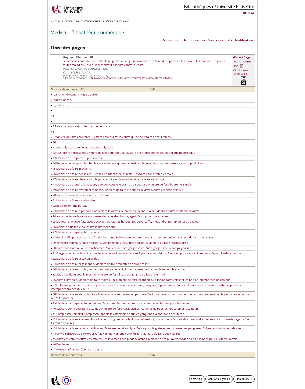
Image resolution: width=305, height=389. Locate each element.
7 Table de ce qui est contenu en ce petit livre (80, 126)
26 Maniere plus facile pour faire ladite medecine (83, 227)
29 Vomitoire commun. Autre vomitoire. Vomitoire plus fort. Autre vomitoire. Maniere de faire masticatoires (119, 243)
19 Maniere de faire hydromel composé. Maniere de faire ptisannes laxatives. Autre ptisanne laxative (117, 190)
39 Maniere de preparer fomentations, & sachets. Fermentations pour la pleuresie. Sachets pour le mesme (120, 303)
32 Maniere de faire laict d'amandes (75, 258)
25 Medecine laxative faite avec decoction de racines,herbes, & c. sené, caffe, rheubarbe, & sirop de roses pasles (124, 221)
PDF (238, 66)
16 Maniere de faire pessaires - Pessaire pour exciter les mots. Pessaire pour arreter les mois (112, 174)
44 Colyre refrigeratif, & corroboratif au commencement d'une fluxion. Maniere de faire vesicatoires (115, 333)
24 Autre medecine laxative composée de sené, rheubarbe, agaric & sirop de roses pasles (109, 216)
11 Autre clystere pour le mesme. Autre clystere (82, 147)
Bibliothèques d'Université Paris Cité (219, 6)
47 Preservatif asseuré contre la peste (76, 349)
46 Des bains (60, 344)
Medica (248, 13)
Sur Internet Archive (242, 72)
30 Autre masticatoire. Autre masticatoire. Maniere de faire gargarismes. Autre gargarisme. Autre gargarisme (121, 248)
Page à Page (242, 57)
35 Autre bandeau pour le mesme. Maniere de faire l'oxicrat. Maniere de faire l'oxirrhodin (109, 274)
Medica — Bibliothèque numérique (87, 32)
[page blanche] (61, 100)
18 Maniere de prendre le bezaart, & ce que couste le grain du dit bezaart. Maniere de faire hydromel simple (121, 184)
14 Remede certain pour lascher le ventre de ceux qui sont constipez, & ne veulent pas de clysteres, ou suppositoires (127, 163)
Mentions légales (218, 379)
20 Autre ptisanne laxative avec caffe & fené (80, 195)
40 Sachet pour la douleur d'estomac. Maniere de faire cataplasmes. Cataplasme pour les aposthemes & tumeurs (125, 308)
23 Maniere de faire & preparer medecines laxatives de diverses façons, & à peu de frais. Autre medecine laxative (125, 211)
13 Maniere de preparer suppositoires (76, 158)
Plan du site (243, 379)
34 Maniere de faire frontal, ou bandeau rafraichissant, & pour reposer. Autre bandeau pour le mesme (118, 269)
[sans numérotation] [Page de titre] (74, 94)
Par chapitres (242, 61)
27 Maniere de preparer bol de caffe (75, 232)
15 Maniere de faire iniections (71, 168)
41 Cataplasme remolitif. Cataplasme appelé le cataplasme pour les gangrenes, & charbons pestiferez (117, 314)
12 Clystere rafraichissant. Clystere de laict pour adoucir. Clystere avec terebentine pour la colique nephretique (123, 153)
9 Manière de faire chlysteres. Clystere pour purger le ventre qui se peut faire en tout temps (111, 137)
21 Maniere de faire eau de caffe (73, 200)
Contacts (194, 379)
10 (53, 142)
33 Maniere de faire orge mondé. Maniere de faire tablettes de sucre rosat (99, 264)
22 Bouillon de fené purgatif (69, 206)
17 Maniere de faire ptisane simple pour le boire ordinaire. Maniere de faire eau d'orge (108, 179)
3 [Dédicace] (59, 105)
